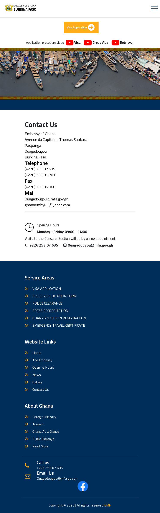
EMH (107, 505)
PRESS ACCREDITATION (50, 310)
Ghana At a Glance (45, 431)
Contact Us (40, 389)
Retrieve (122, 43)
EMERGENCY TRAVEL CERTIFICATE (58, 325)
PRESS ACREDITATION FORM (54, 295)
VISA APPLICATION (46, 288)
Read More (40, 446)
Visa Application (80, 27)
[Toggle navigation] (154, 8)
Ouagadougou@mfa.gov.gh (46, 199)
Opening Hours (43, 367)
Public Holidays (43, 438)
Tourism (38, 424)
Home (36, 352)
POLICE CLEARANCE (47, 303)
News (36, 374)
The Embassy (42, 360)
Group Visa (96, 43)
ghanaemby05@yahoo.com (47, 205)
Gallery (37, 382)
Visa (73, 43)
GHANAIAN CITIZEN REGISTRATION (59, 318)
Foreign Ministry (44, 416)
